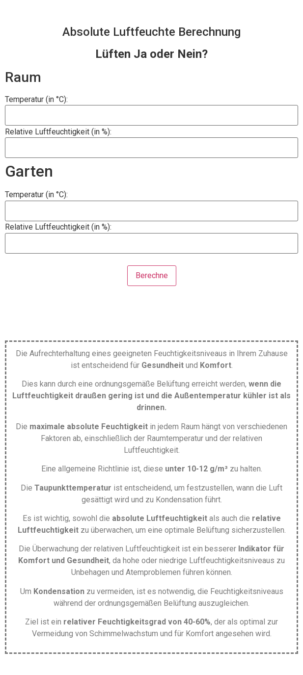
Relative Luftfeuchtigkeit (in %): (58, 132)
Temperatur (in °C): (36, 100)
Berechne (152, 275)
